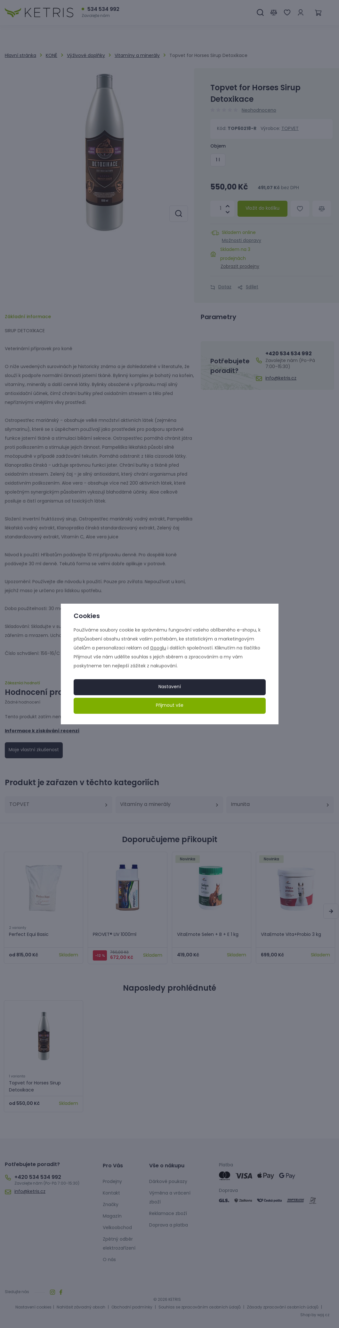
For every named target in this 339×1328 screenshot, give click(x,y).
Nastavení (169, 687)
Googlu (158, 648)
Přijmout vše (169, 705)
